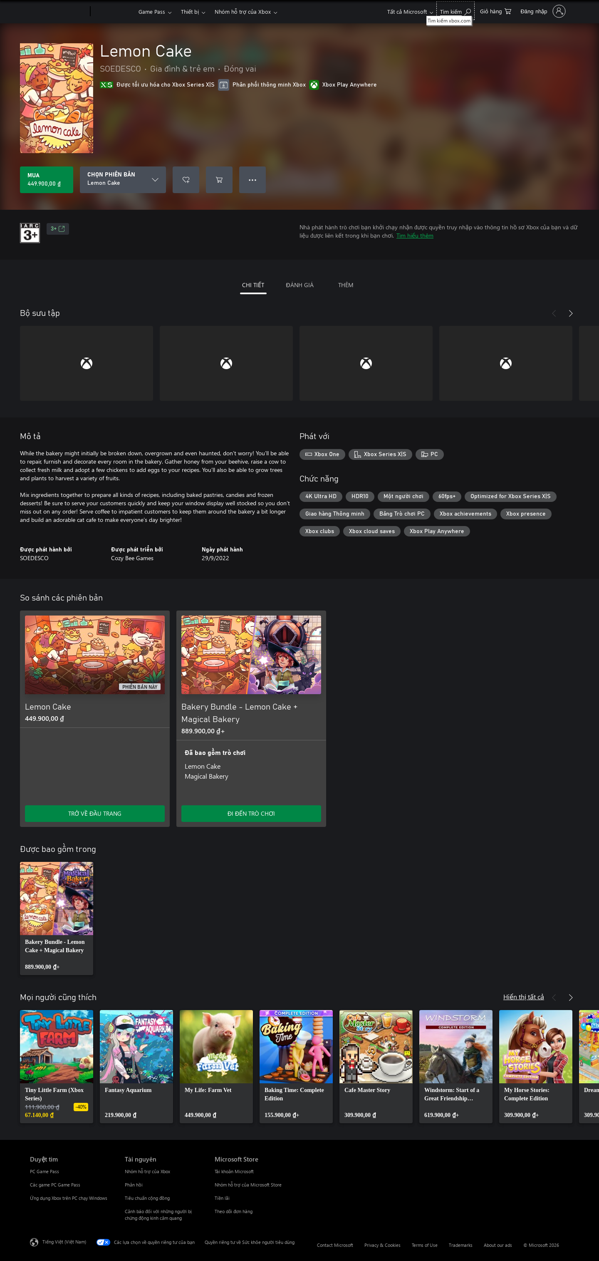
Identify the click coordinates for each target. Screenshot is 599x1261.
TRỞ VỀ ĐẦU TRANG (94, 813)
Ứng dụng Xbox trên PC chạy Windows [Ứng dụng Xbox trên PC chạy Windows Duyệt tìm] (68, 1198)
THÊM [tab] (346, 285)
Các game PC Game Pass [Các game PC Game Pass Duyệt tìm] (55, 1184)
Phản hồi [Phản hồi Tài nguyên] (134, 1184)
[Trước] (554, 313)
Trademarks (461, 1245)
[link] (56, 918)
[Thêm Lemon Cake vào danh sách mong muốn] (186, 179)
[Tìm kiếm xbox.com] (455, 10)
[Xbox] (113, 11)
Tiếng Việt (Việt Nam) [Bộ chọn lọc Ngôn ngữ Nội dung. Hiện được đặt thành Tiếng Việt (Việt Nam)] (64, 1241)
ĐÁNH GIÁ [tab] (299, 285)
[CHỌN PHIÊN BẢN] (123, 179)
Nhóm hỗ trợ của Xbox (243, 11)
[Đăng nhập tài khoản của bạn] (542, 11)
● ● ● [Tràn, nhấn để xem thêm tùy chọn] (253, 179)
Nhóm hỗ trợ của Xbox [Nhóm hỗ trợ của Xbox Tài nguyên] (147, 1171)
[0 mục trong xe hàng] (495, 10)
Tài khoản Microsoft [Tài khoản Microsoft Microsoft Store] (234, 1171)
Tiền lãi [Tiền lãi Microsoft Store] (222, 1198)
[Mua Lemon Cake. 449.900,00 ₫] (46, 179)
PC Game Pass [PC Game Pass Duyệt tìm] (44, 1171)
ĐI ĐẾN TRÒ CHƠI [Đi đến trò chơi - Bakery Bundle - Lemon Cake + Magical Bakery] (251, 813)
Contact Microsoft (335, 1245)
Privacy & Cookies (382, 1245)
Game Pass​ (152, 11)
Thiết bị (190, 11)
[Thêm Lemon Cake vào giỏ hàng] (219, 179)
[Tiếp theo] (570, 313)
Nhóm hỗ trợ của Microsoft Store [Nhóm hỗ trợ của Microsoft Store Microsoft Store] (248, 1184)
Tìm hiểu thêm (414, 235)
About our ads (498, 1245)
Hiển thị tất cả (523, 996)
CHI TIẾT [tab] (253, 285)
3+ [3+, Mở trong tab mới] (58, 229)
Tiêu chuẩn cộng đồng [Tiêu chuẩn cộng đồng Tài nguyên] (147, 1198)
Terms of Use (425, 1245)
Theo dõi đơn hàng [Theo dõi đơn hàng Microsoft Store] (233, 1211)
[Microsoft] (58, 11)
